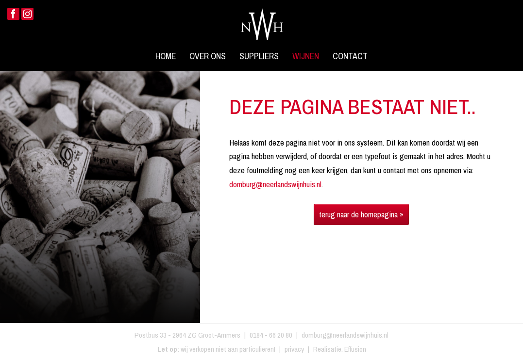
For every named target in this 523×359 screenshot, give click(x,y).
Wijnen (305, 56)
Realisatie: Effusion (339, 349)
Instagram (27, 14)
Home (165, 56)
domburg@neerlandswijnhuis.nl (275, 184)
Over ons (207, 56)
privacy (294, 349)
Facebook (13, 14)
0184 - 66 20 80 (271, 335)
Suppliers (259, 56)
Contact (350, 56)
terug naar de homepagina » (361, 214)
